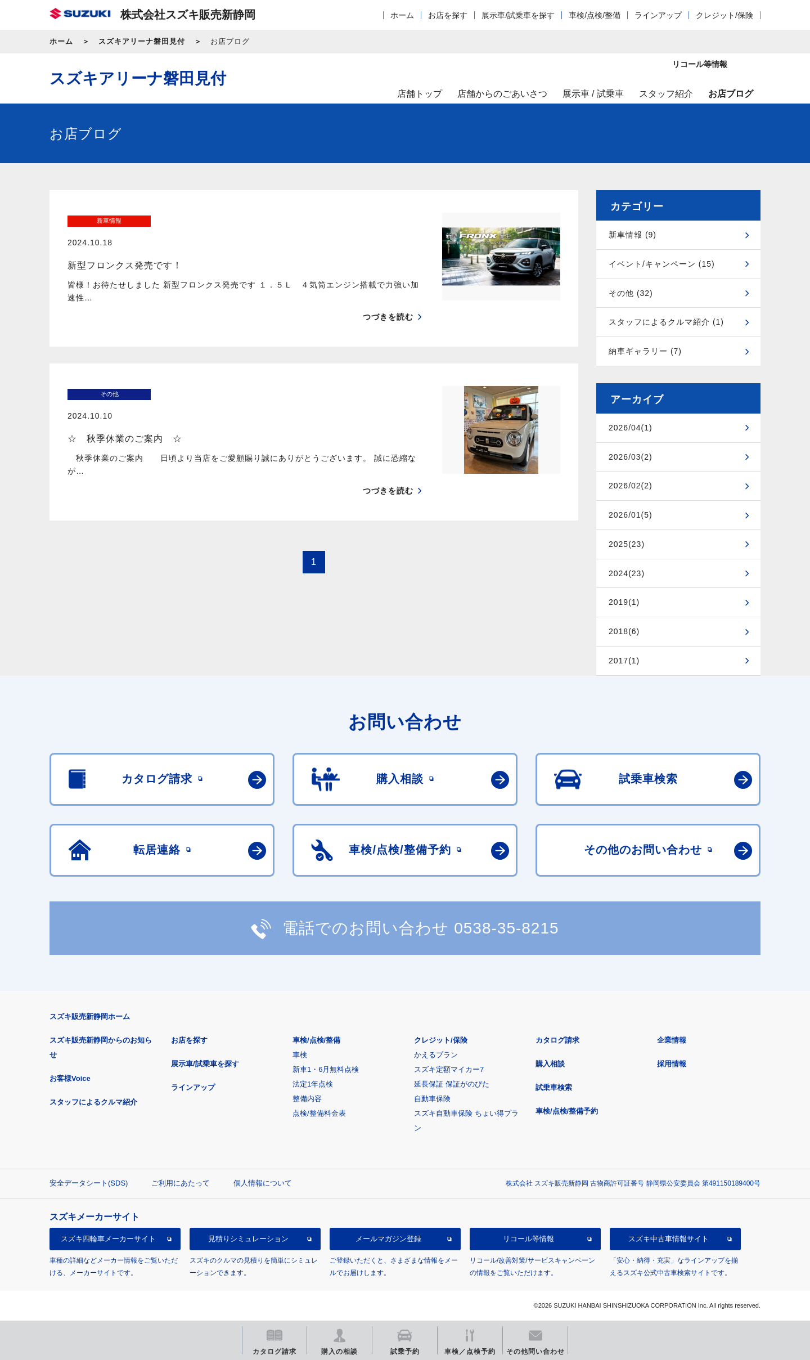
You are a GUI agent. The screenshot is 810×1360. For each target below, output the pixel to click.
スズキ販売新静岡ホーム (90, 1016)
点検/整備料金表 (319, 1113)
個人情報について (262, 1183)
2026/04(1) (630, 427)
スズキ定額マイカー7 (449, 1069)
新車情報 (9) (632, 234)
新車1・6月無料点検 (325, 1069)
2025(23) (627, 544)
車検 (299, 1055)
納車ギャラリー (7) (645, 351)
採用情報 (671, 1064)
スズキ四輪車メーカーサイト (108, 1239)
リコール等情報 (528, 1239)
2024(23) (627, 573)
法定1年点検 (312, 1084)
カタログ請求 (557, 1040)
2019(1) (624, 602)
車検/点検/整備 (594, 15)
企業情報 (671, 1040)
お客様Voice (70, 1078)
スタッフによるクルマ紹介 (93, 1102)
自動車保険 (432, 1098)
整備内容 (307, 1098)
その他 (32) (631, 293)
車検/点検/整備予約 (567, 1111)
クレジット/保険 (724, 15)
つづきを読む (388, 295)
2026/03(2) (630, 456)
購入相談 (550, 1064)
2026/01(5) (630, 514)
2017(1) (624, 660)
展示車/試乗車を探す (518, 15)
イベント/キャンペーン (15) (662, 263)
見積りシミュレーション (248, 1239)
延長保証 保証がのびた (451, 1084)
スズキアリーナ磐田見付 (141, 41)
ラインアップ (658, 15)
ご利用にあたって (180, 1183)
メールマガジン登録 (388, 1239)
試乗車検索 (554, 1087)
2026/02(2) (630, 485)
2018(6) (624, 631)
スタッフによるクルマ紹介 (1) (666, 321)
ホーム (402, 15)
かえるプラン (436, 1055)
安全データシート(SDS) (89, 1183)
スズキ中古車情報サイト (668, 1239)
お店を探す (447, 15)
